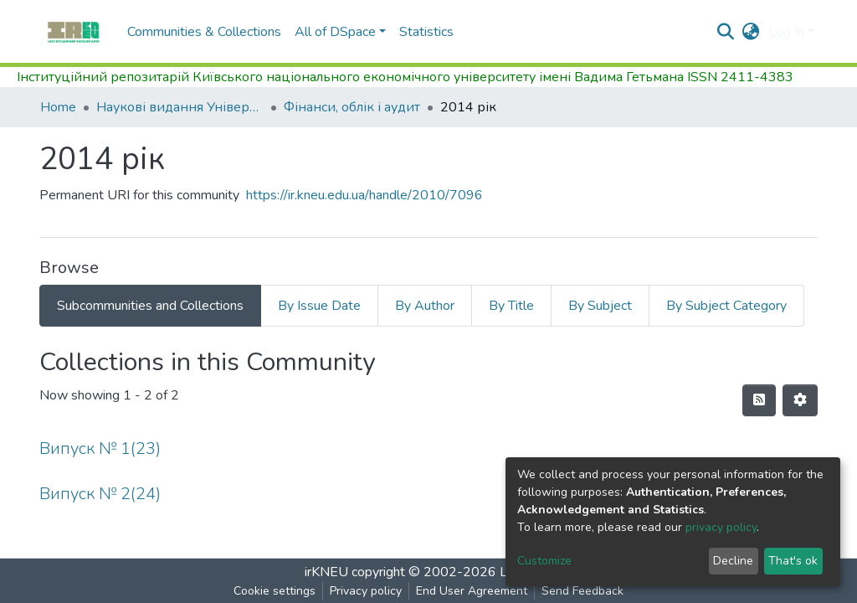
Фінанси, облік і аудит (352, 107)
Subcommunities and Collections (150, 305)
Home (58, 107)
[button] (751, 32)
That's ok (793, 561)
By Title (511, 305)
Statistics (426, 32)
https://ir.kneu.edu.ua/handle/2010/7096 (364, 195)
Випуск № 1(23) (100, 448)
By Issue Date (319, 305)
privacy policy (721, 527)
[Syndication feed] (759, 400)
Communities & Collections (204, 32)
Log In (786, 32)
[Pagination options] (800, 400)
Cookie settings (274, 591)
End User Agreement (471, 591)
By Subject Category (726, 305)
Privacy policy (366, 591)
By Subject (600, 305)
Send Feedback (582, 591)
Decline (733, 561)
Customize (544, 561)
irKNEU (326, 572)
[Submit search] (726, 32)
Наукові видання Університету (180, 107)
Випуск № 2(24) (100, 493)
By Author (424, 305)
